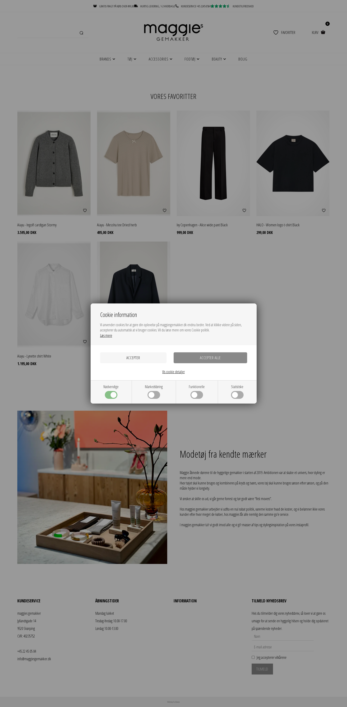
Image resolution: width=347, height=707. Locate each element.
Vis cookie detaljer (173, 371)
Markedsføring (154, 391)
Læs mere (106, 335)
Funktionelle (197, 391)
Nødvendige (111, 391)
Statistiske (237, 391)
